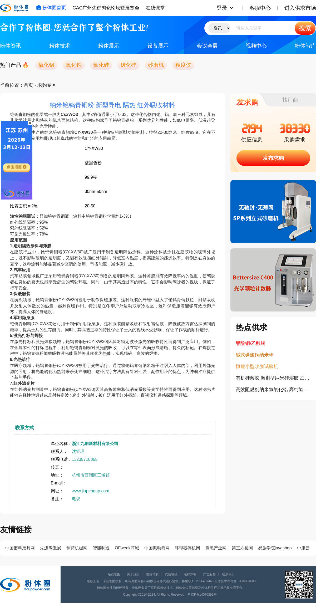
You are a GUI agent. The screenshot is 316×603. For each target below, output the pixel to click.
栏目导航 (152, 574)
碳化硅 (128, 65)
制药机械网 (76, 548)
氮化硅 (101, 65)
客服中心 (260, 8)
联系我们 (228, 574)
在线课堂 (155, 8)
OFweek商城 (127, 548)
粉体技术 (59, 46)
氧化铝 (46, 65)
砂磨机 (156, 65)
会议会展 (207, 46)
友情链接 (171, 574)
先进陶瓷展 (50, 548)
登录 (221, 8)
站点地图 (114, 574)
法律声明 (190, 574)
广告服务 (209, 574)
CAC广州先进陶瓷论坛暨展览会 (105, 8)
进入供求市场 (300, 8)
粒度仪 (183, 65)
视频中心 (256, 46)
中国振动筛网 (157, 548)
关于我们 (133, 574)
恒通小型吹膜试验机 (257, 366)
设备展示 (158, 46)
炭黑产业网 (215, 548)
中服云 (303, 548)
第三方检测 (242, 548)
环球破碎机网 (187, 548)
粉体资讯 (10, 46)
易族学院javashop (275, 548)
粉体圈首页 (51, 7)
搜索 (305, 28)
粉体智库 (305, 46)
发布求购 (273, 158)
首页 (28, 85)
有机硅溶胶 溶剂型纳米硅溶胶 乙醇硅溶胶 (273, 378)
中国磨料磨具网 (20, 548)
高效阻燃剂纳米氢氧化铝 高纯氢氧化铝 (273, 389)
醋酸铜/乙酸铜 (250, 343)
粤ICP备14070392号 (202, 594)
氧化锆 (74, 65)
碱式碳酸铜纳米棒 (255, 354)
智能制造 (101, 548)
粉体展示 (108, 46)
